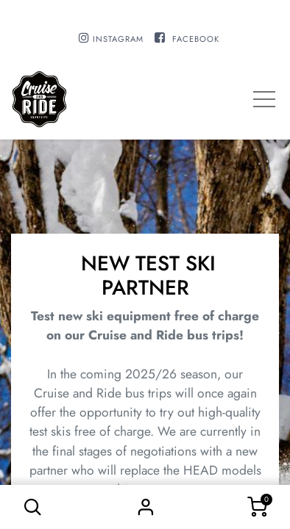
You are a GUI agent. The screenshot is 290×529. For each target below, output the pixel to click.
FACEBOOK (195, 39)
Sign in (145, 507)
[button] (33, 507)
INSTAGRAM (118, 39)
